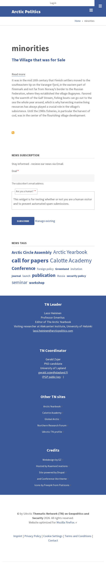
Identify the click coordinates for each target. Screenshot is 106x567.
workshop (36, 282)
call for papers (30, 260)
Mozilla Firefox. (66, 522)
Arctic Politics (26, 11)
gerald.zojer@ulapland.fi (53, 372)
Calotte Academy (71, 260)
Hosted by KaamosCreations (53, 466)
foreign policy (45, 269)
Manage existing (45, 221)
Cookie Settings (52, 536)
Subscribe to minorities (13, 132)
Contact (53, 540)
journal (16, 276)
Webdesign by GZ (53, 459)
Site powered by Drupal (53, 472)
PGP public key (53, 377)
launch (26, 276)
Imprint (17, 536)
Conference (23, 268)
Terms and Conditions (78, 536)
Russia (61, 276)
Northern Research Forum (53, 425)
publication (44, 275)
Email (14, 171)
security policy (76, 276)
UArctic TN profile (53, 431)
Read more (18, 74)
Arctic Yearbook (70, 252)
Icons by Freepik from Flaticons (53, 485)
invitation (76, 269)
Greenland (62, 269)
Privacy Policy (32, 536)
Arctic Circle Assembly (32, 252)
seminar (19, 282)
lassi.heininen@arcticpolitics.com (53, 331)
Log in (53, 3)
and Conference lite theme (53, 478)
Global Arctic (53, 419)
